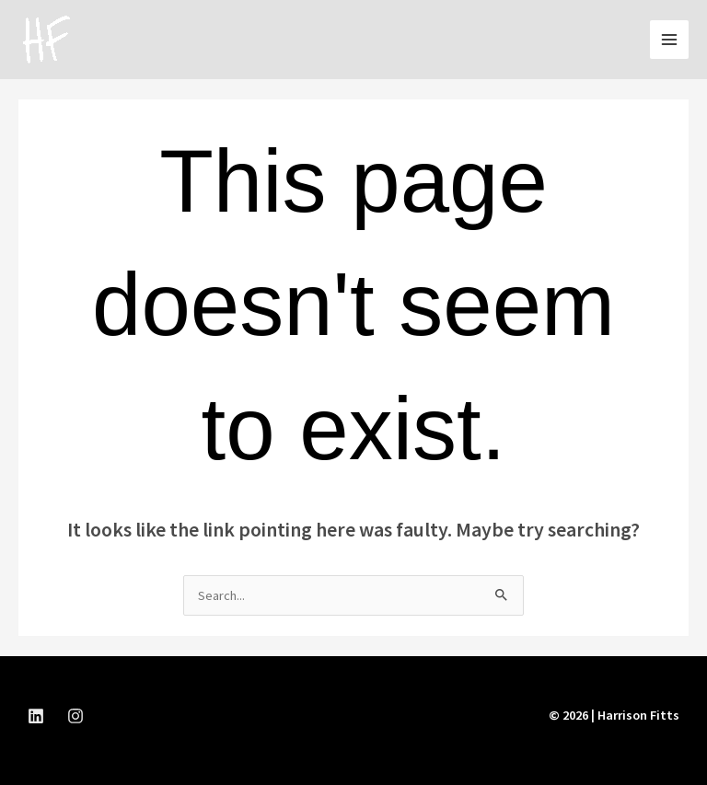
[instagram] (75, 716)
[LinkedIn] (36, 716)
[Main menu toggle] (669, 39)
